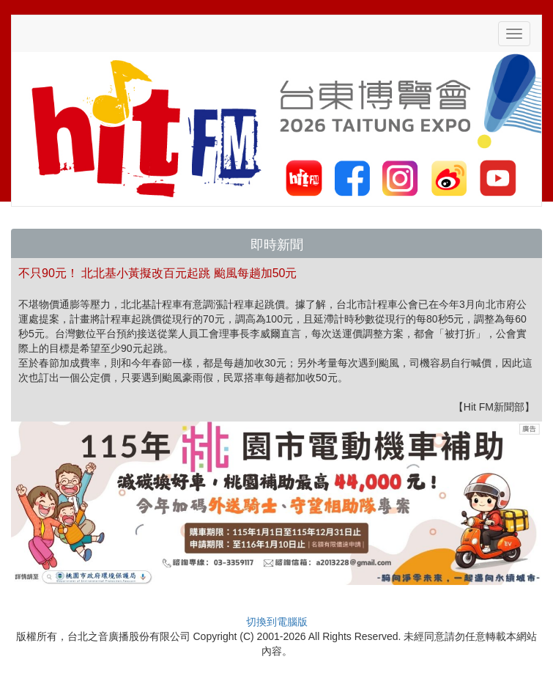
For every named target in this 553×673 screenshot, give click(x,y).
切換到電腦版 (277, 622)
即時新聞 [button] (276, 245)
